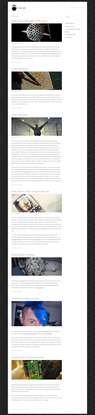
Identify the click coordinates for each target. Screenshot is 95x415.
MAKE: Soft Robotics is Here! (71, 34)
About (73, 7)
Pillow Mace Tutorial (23, 254)
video (52, 239)
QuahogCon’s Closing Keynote (27, 357)
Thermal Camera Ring (70, 26)
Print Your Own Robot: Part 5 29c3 (29, 21)
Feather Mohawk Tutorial (25, 298)
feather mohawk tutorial (30, 333)
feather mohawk (43, 331)
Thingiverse (26, 171)
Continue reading (17, 62)
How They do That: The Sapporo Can (30, 191)
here (41, 395)
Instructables (48, 333)
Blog (77, 7)
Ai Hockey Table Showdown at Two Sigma (73, 29)
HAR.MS (22, 8)
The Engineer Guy (38, 239)
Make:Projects (40, 287)
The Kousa (67, 31)
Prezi (46, 399)
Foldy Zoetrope (19, 69)
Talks (82, 7)
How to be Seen (19, 115)
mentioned (23, 280)
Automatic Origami (69, 37)
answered (27, 283)
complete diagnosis (16, 239)
